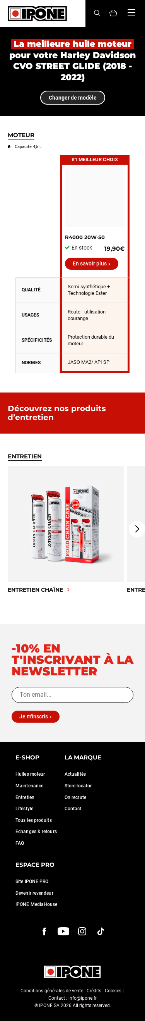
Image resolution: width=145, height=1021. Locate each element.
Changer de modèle (73, 98)
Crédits (94, 990)
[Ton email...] (72, 694)
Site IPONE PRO (31, 881)
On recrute (75, 797)
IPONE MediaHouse (36, 904)
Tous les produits (33, 820)
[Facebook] (44, 931)
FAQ (19, 843)
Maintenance (29, 786)
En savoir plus (90, 263)
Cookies (113, 990)
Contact (73, 808)
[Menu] (131, 12)
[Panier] (113, 14)
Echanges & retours (36, 831)
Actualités (75, 774)
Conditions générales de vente (51, 990)
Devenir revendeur (34, 893)
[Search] (97, 13)
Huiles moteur (30, 774)
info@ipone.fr (82, 998)
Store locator (78, 786)
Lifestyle (24, 808)
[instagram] (82, 931)
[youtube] (63, 931)
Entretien (24, 797)
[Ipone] (37, 13)
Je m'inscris (33, 716)
